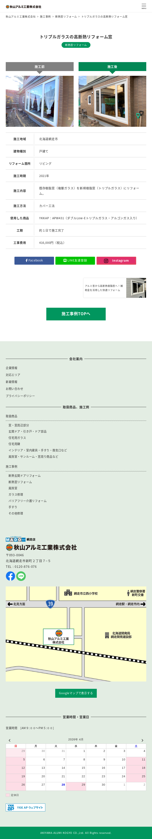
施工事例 (11, 466)
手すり (13, 507)
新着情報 (11, 382)
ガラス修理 (16, 494)
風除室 (13, 488)
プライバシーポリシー (20, 396)
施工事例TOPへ (76, 313)
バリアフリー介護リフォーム (28, 501)
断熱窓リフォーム (20, 482)
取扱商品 (11, 416)
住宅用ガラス (17, 438)
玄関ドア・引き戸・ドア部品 (28, 431)
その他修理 (16, 513)
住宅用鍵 (14, 444)
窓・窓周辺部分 (19, 425)
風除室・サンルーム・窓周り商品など (33, 456)
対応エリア (13, 375)
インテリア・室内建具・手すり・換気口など (38, 450)
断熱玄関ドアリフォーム (25, 476)
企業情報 (11, 368)
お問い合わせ (14, 389)
